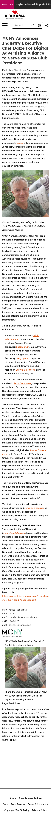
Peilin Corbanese (22, 383)
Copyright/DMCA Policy (16, 810)
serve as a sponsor (34, 508)
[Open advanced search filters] (39, 25)
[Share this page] (47, 25)
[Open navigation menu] (5, 25)
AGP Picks (7, 4)
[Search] (21, 25)
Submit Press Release (14, 804)
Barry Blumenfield (25, 369)
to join (19, 143)
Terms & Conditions (38, 804)
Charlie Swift (22, 347)
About (13, 798)
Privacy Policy (39, 810)
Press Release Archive (30, 798)
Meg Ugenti (22, 358)
